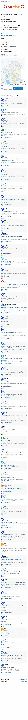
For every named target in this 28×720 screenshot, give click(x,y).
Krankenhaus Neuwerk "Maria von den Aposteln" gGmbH (14, 187)
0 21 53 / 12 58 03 (5, 33)
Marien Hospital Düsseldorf (7, 405)
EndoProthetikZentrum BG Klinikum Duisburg (11, 394)
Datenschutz (23, 679)
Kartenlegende (18, 88)
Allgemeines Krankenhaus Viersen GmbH (10, 112)
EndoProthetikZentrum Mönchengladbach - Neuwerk (13, 199)
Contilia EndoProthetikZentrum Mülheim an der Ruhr (13, 582)
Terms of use (11, 84)
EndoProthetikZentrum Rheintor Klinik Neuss (11, 296)
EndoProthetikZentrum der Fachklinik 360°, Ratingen (13, 534)
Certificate (4, 105)
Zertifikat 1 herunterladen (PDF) (9, 56)
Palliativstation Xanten (6, 510)
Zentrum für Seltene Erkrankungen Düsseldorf (11, 488)
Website (9, 105)
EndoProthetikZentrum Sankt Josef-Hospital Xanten (13, 499)
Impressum (24, 681)
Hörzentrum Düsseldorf (6, 440)
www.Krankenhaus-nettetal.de (8, 35)
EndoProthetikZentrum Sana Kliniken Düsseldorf (12, 595)
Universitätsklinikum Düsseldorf (8, 465)
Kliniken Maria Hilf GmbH (6, 132)
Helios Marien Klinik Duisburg (7, 381)
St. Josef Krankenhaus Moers (7, 261)
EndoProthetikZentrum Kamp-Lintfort (10, 224)
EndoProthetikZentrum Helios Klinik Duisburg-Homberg (14, 371)
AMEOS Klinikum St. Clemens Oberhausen (10, 632)
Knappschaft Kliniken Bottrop (8, 667)
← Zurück (3, 16)
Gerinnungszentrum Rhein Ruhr (8, 429)
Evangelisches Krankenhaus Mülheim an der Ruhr (12, 571)
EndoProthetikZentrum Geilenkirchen (9, 522)
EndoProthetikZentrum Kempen (8, 121)
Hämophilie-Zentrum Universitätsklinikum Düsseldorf (13, 452)
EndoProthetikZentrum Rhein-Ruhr (9, 211)
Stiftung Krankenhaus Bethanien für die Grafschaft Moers (14, 284)
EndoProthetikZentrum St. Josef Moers (10, 272)
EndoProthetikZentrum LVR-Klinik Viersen (10, 101)
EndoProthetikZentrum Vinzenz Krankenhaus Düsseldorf (14, 415)
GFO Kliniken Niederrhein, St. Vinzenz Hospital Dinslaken (14, 547)
